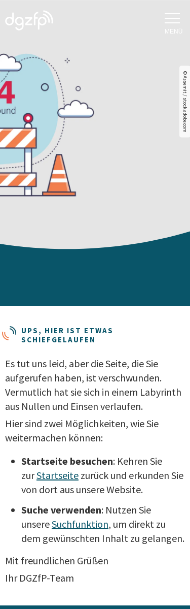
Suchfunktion (80, 524)
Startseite (57, 475)
